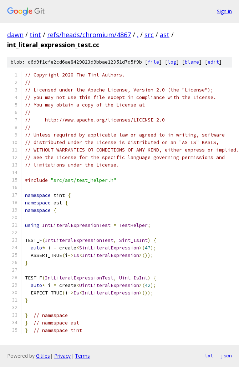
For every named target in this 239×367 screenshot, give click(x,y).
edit (213, 62)
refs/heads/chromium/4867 (89, 34)
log (172, 62)
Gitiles (43, 355)
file (153, 62)
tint (35, 34)
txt (209, 355)
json (226, 355)
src (149, 34)
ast (164, 34)
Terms (82, 355)
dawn (15, 34)
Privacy (62, 355)
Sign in (224, 11)
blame (192, 62)
